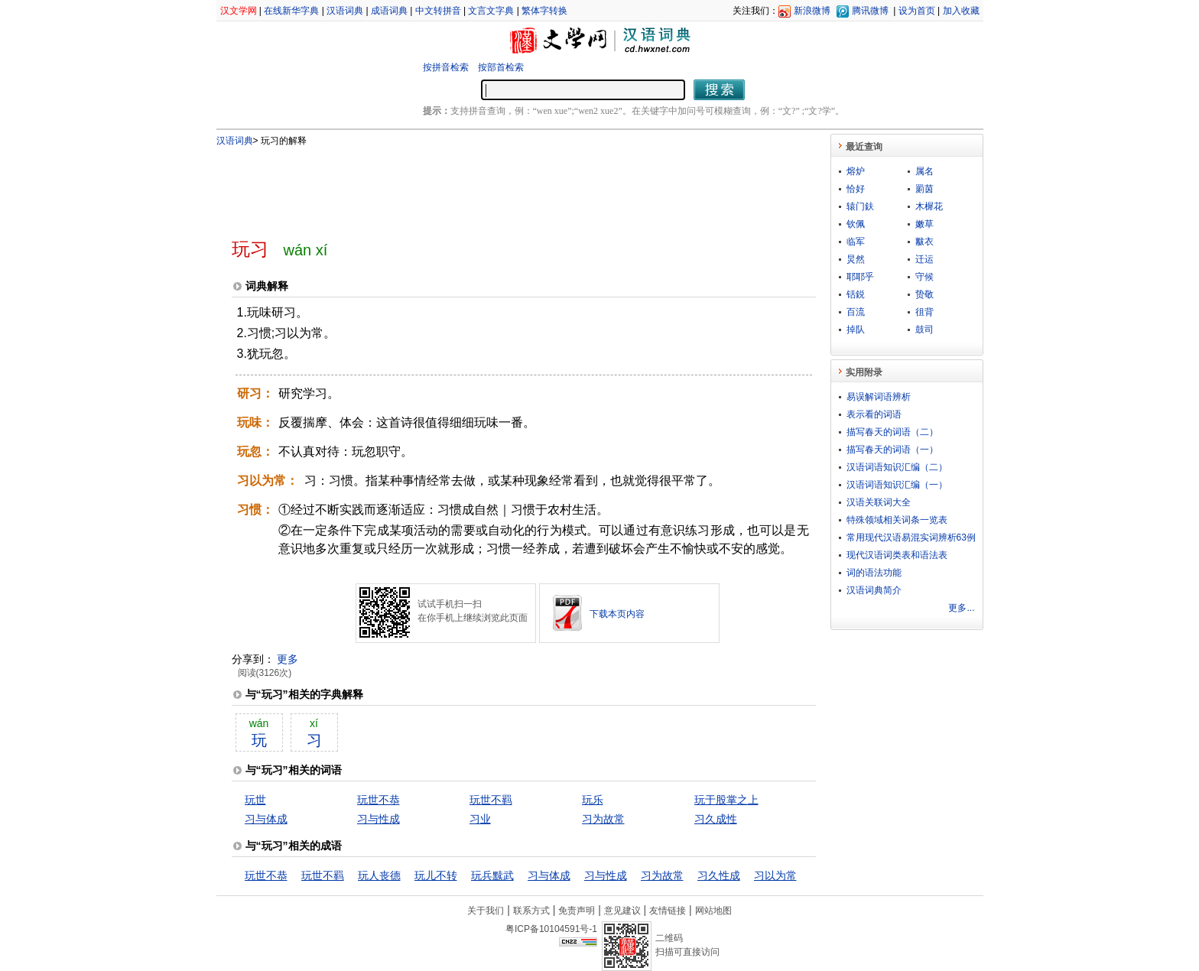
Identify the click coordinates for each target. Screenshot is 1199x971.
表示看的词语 (874, 414)
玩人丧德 (379, 875)
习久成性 (715, 819)
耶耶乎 (860, 276)
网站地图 (713, 910)
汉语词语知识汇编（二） (896, 467)
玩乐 (592, 800)
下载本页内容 (617, 614)
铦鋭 (855, 294)
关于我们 (485, 910)
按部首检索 (501, 67)
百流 (855, 312)
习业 (480, 819)
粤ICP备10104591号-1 (551, 929)
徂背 (924, 312)
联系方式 (531, 910)
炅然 (855, 259)
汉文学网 (238, 10)
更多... (961, 607)
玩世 (255, 800)
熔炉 (855, 171)
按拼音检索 (446, 67)
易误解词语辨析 (878, 396)
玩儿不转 (435, 875)
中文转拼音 (438, 10)
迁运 (924, 259)
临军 (855, 241)
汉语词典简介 (874, 590)
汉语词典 (345, 10)
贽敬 (924, 294)
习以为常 (775, 875)
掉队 (855, 329)
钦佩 (855, 224)
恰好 (855, 188)
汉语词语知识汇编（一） (896, 484)
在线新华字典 (291, 10)
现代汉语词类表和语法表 (896, 555)
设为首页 (916, 10)
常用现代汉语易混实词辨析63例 (911, 537)
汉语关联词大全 (878, 502)
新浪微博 (812, 10)
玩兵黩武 (492, 875)
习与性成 (378, 819)
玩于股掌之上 (726, 800)
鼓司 (924, 329)
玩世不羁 (491, 800)
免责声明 (576, 910)
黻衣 (924, 241)
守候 (924, 276)
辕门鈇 (860, 206)
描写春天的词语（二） (892, 432)
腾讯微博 (870, 10)
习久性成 (718, 875)
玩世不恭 (378, 800)
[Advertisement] (498, 185)
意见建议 (622, 910)
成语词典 (389, 10)
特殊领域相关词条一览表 (896, 520)
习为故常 (603, 819)
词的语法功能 (874, 572)
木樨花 (929, 206)
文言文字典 (491, 10)
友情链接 (667, 910)
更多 (287, 659)
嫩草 (924, 224)
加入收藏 (961, 10)
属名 (924, 171)
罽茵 (924, 188)
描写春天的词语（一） (892, 449)
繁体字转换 (544, 10)
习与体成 (266, 819)
